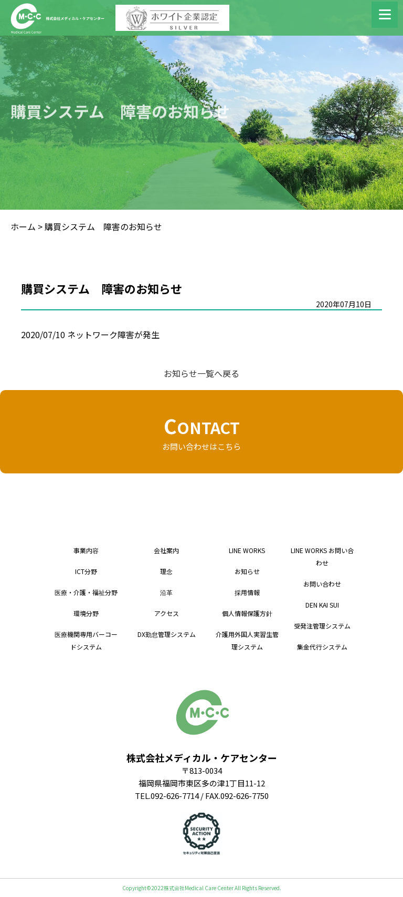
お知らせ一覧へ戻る (201, 373)
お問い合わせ (322, 583)
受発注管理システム (322, 625)
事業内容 (86, 550)
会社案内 (166, 550)
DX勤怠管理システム (166, 634)
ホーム (23, 226)
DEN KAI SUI (322, 604)
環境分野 (86, 613)
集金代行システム (322, 646)
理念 (166, 571)
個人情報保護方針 (247, 613)
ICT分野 (86, 571)
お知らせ (247, 571)
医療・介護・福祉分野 (86, 592)
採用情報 (247, 592)
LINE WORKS (247, 550)
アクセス (166, 613)
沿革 (166, 592)
